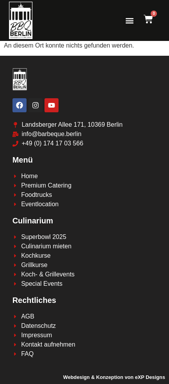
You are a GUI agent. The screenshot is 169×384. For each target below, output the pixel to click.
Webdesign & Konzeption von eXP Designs (114, 377)
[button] (129, 20)
